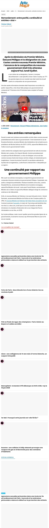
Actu (3, 14)
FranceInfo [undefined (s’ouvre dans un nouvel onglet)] (16, 203)
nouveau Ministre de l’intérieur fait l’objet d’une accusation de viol (26, 201)
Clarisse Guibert (6, 24)
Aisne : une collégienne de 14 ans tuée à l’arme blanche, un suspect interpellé (24, 355)
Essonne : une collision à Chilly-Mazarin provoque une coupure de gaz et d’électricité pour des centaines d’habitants (22, 450)
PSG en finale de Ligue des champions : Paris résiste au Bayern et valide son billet (22, 323)
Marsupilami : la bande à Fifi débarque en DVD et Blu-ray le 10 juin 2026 (24, 387)
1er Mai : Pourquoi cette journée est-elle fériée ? (19, 418)
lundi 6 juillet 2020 (6, 26)
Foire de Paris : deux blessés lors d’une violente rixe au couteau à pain (22, 291)
